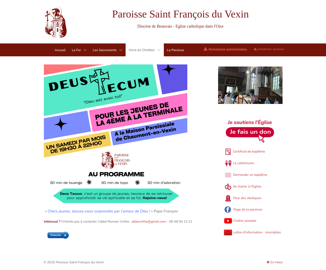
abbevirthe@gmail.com (149, 221)
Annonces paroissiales (225, 49)
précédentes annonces (269, 49)
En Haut (275, 262)
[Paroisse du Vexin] (55, 21)
